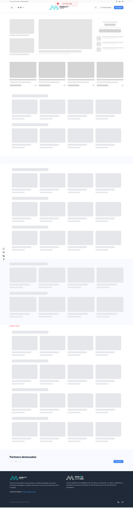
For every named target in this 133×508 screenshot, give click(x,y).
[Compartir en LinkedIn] (4, 256)
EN (23, 7)
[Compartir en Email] (4, 252)
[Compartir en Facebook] (4, 259)
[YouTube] (122, 1)
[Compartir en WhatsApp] (4, 249)
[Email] (116, 1)
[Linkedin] (119, 1)
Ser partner (118, 461)
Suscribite (118, 7)
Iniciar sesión (105, 7)
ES (21, 7)
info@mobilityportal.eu (29, 492)
